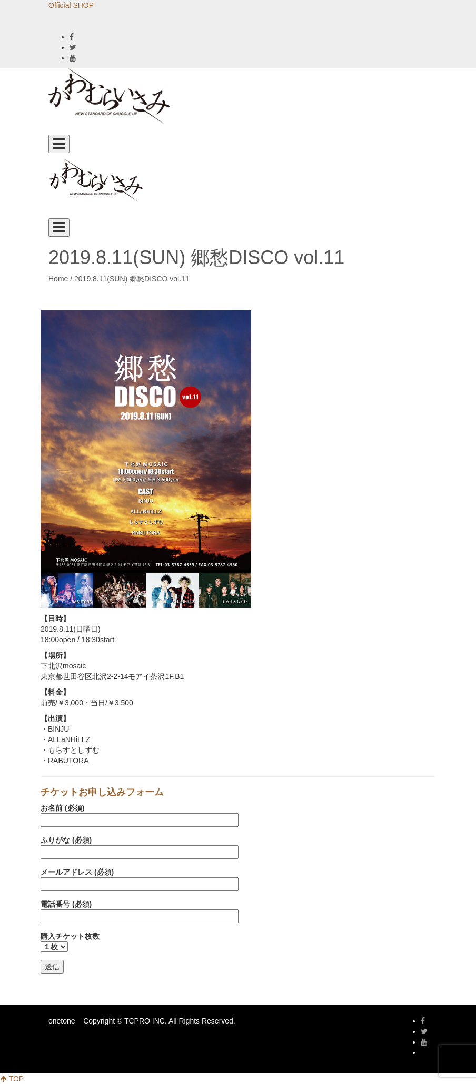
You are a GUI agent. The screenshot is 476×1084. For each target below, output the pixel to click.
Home (58, 279)
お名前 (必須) (140, 814)
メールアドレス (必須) (140, 878)
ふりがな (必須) (140, 846)
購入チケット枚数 (70, 941)
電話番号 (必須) (140, 910)
